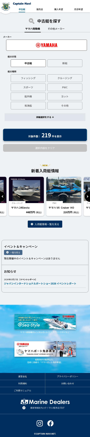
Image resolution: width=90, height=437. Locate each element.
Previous (2, 196)
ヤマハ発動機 (32, 28)
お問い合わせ (67, 383)
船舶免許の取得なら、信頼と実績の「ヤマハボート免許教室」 (45, 352)
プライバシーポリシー (67, 376)
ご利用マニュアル (22, 390)
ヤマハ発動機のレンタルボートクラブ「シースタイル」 (45, 324)
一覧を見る (15, 252)
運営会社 (22, 376)
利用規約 (22, 383)
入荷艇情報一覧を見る (47, 224)
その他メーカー (56, 28)
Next (87, 196)
